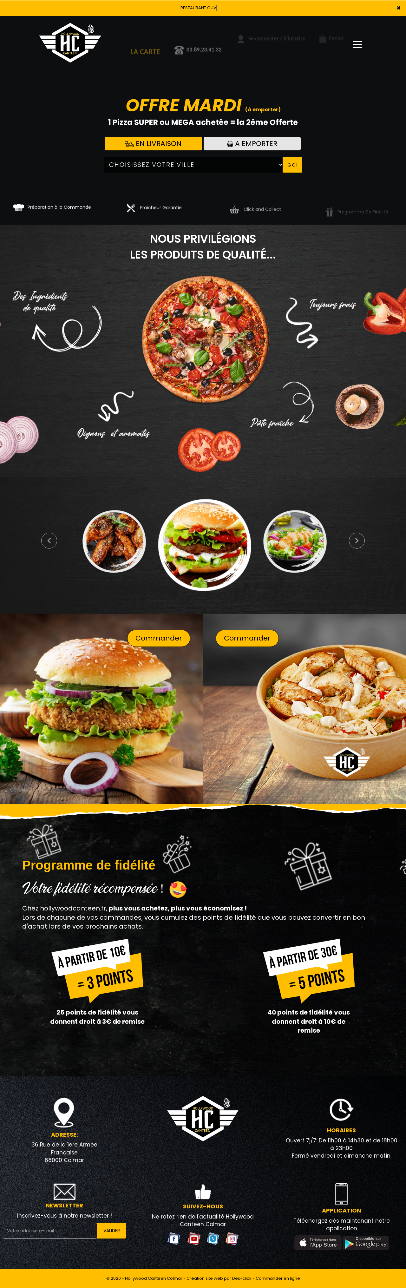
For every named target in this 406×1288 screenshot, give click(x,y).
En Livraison (153, 143)
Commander (158, 638)
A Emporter (252, 143)
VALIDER (111, 1230)
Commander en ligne (278, 1278)
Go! (292, 165)
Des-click (242, 1278)
